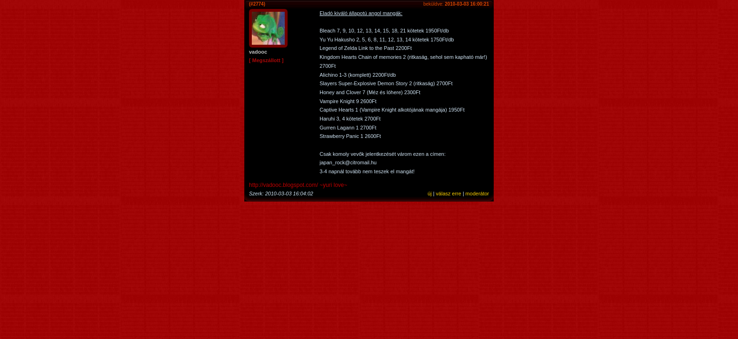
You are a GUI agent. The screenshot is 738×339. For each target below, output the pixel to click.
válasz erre (448, 193)
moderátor (477, 193)
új (430, 193)
